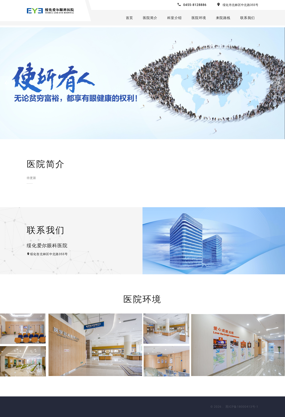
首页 (126, 18)
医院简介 (148, 18)
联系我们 (248, 18)
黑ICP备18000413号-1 (241, 406)
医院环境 (198, 18)
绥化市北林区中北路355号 (240, 5)
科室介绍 (173, 18)
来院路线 (223, 18)
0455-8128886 (195, 5)
